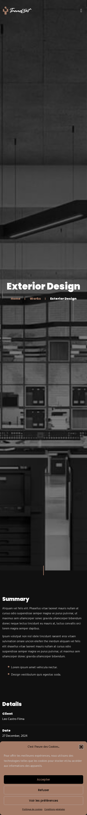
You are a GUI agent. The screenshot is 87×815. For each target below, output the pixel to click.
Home (16, 298)
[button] (81, 747)
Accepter (43, 779)
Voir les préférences (43, 801)
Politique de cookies (32, 809)
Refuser (43, 790)
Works (35, 298)
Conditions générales (54, 809)
